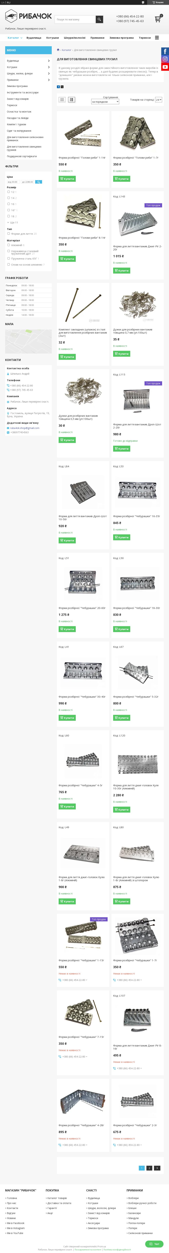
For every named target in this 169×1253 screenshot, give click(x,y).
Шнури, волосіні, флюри (102, 1208)
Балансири (134, 1213)
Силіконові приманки (140, 1233)
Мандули (133, 1218)
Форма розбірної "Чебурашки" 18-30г (136, 607)
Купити (69, 178)
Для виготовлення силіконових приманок (25, 138)
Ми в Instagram (16, 1228)
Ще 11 (14, 222)
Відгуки (11, 1213)
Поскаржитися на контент (88, 1249)
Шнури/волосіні (74, 37)
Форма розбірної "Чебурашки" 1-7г (135, 960)
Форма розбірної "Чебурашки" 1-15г (81, 960)
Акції (50, 1213)
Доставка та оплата (59, 1203)
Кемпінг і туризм (16, 124)
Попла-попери (136, 1223)
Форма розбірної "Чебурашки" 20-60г (82, 607)
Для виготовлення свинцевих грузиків (24, 148)
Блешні (132, 1208)
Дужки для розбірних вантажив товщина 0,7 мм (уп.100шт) (132, 331)
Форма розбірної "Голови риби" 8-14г (82, 237)
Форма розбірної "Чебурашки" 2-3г (135, 1125)
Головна (12, 1198)
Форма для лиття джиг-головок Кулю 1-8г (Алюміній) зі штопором (136, 878)
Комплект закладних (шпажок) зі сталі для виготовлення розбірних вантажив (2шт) (83, 332)
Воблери (133, 1198)
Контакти (12, 1208)
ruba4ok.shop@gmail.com (24, 428)
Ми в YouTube (15, 1233)
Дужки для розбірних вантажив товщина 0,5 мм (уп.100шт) (78, 417)
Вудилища (34, 37)
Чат (154, 1244)
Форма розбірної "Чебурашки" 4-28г (81, 1125)
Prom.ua (102, 1246)
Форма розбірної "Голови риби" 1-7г (135, 157)
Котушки (52, 37)
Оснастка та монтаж (19, 111)
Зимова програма (122, 37)
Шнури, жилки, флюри (20, 73)
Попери (132, 1228)
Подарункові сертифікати (22, 156)
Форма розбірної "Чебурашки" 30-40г (82, 696)
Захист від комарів (18, 98)
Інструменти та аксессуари (22, 92)
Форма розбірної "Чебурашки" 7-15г (81, 1036)
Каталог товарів (57, 1198)
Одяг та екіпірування (19, 130)
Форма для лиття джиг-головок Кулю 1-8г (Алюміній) (82, 878)
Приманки (97, 37)
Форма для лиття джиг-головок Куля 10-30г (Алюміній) (135, 787)
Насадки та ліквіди (17, 118)
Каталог (13, 37)
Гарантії (52, 1208)
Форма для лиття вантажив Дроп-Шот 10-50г (83, 518)
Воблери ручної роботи (142, 1203)
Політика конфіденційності (117, 1249)
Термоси (145, 37)
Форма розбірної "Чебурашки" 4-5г (80, 785)
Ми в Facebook (15, 1223)
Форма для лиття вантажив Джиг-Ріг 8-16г (137, 1047)
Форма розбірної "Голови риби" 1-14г (82, 157)
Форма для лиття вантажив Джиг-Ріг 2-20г (137, 248)
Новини (11, 1218)
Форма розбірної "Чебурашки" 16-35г (136, 516)
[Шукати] (99, 19)
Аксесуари (94, 1223)
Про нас (11, 1203)
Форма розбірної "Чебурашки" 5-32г (135, 696)
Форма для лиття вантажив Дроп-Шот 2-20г (137, 426)
